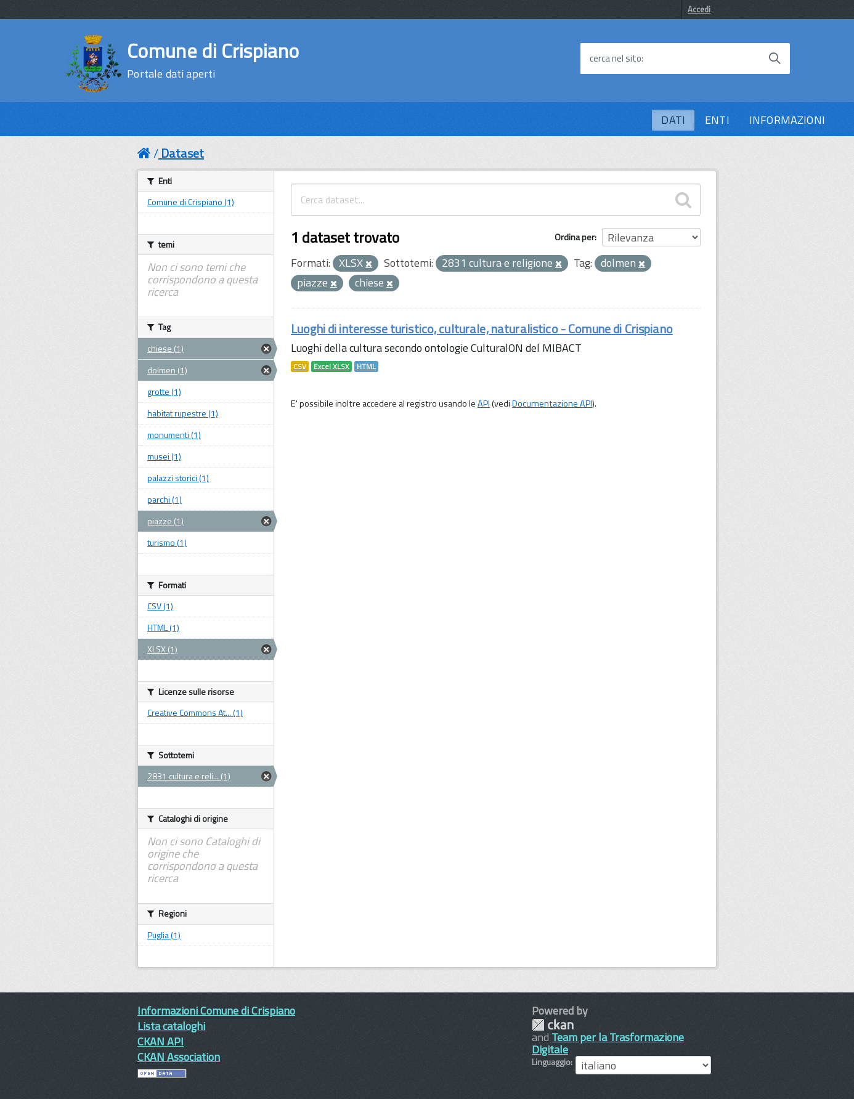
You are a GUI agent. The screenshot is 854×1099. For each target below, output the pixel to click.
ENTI (717, 120)
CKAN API (160, 1041)
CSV (299, 366)
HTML (366, 366)
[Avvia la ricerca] (774, 58)
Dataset (182, 153)
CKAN (553, 1024)
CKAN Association (178, 1056)
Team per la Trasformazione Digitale (608, 1043)
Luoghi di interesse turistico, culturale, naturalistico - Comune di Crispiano (482, 328)
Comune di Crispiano (213, 60)
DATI (673, 120)
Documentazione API (552, 403)
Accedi (699, 9)
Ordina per (575, 236)
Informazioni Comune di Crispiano (216, 1010)
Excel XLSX (331, 366)
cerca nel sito (615, 58)
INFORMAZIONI (787, 120)
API (484, 403)
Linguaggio (551, 1062)
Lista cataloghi (171, 1026)
